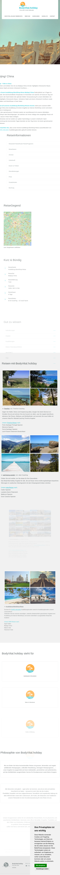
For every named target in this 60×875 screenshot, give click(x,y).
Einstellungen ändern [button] (42, 869)
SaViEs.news (35, 15)
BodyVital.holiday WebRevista (13, 15)
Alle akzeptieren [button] (40, 865)
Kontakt (52, 15)
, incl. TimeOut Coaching (16, 408)
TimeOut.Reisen (13, 420)
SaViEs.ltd (45, 15)
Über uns (27, 15)
